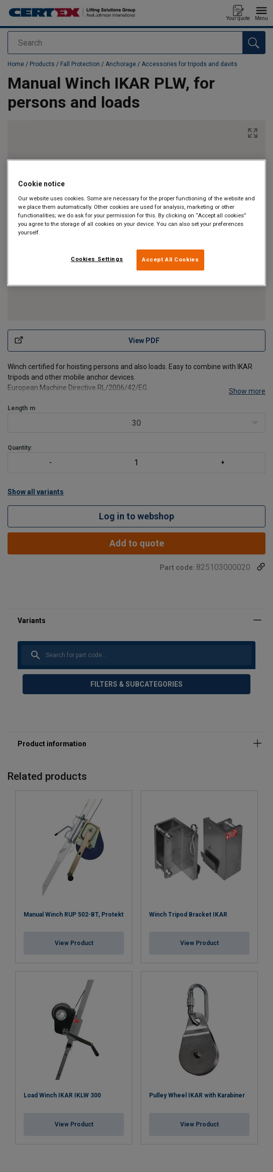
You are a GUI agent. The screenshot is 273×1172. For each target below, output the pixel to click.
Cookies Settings (97, 258)
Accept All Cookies (170, 259)
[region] (136, 222)
